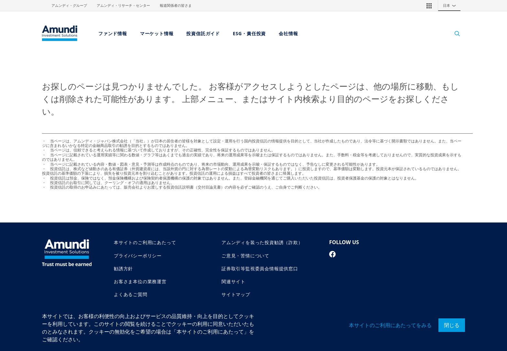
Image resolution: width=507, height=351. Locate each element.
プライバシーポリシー (138, 256)
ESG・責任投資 (249, 33)
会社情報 (288, 33)
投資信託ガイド (203, 33)
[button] (429, 5)
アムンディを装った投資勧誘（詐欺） (262, 242)
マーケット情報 (157, 33)
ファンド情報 (112, 33)
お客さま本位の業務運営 (140, 281)
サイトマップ (235, 294)
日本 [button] (451, 5)
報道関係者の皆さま (176, 5)
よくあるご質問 (130, 294)
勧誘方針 (123, 268)
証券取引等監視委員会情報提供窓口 (259, 268)
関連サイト (233, 281)
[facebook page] (332, 254)
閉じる (451, 325)
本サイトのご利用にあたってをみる (390, 325)
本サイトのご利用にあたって (145, 242)
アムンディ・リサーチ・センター (123, 5)
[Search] (454, 33)
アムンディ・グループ (69, 5)
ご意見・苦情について (245, 256)
